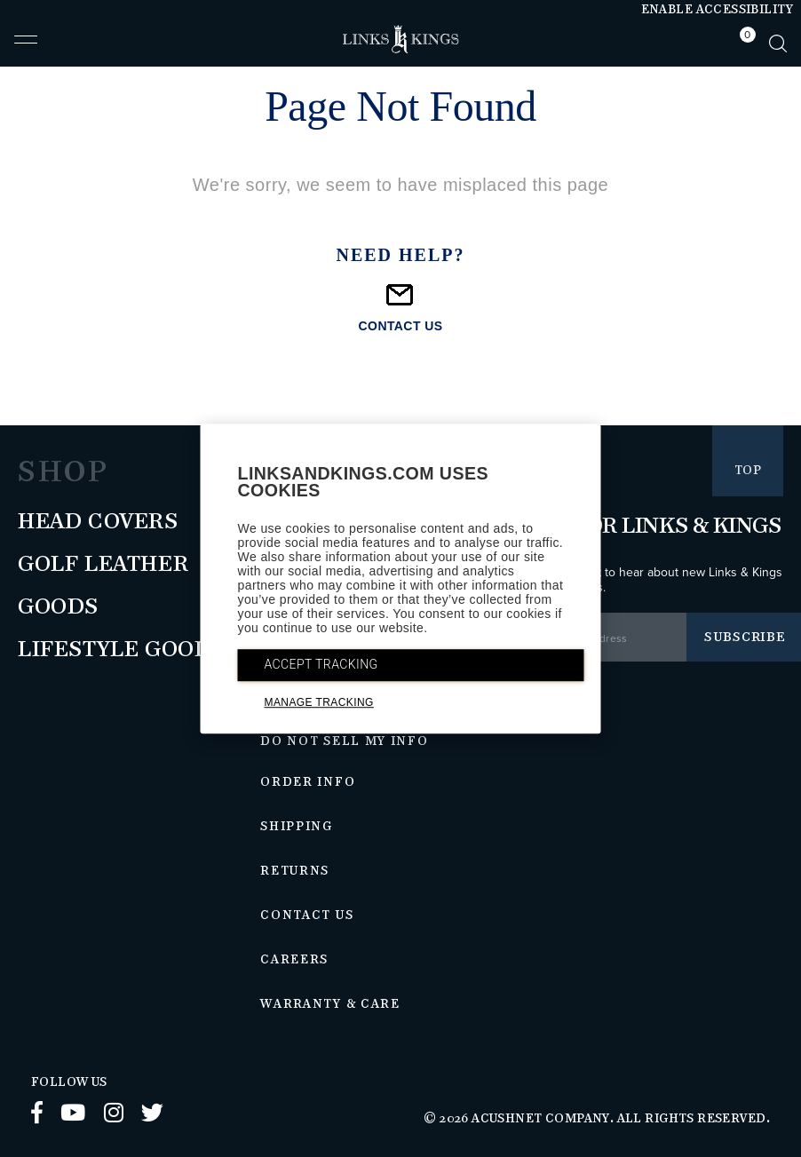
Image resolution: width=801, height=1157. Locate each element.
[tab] (743, 43)
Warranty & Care (330, 1004)
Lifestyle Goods (122, 650)
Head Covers (98, 522)
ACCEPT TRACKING (321, 664)
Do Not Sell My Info (344, 741)
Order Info (307, 782)
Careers (294, 960)
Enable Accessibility (717, 9)
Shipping (296, 826)
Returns (294, 871)
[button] (25, 47)
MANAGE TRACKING (319, 702)
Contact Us (306, 915)
